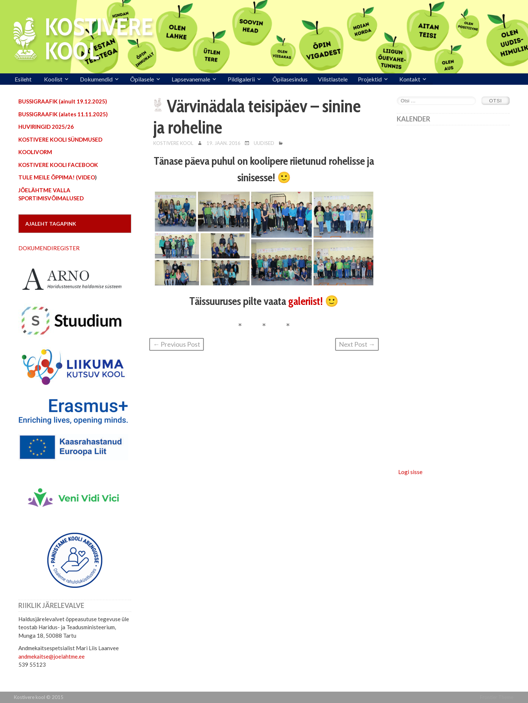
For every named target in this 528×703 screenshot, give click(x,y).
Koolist (53, 79)
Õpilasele (142, 79)
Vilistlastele (333, 79)
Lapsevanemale (191, 79)
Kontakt (409, 79)
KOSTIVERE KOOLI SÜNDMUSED (60, 139)
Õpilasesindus (290, 79)
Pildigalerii (241, 79)
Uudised (264, 143)
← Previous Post (176, 344)
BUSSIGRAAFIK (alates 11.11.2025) (63, 114)
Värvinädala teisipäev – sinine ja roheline (257, 116)
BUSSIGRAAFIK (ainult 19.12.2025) (62, 101)
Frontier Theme (496, 697)
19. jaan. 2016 (223, 143)
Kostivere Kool (173, 143)
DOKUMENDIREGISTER (49, 248)
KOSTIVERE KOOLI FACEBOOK (58, 164)
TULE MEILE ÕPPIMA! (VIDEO (56, 177)
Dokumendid (96, 79)
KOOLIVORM (35, 152)
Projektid (370, 79)
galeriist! (305, 301)
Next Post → (357, 344)
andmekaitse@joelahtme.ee (51, 656)
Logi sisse (410, 471)
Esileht (23, 79)
